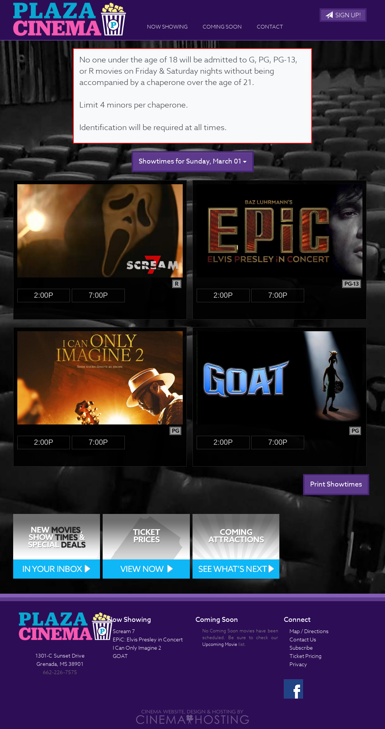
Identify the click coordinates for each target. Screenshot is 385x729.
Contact (270, 26)
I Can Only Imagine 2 (137, 647)
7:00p (98, 295)
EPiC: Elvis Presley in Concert (148, 639)
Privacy (298, 664)
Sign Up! (343, 15)
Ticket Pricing (305, 655)
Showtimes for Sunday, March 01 (193, 161)
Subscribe (301, 647)
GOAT (120, 655)
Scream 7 (124, 631)
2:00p (43, 295)
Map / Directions (309, 631)
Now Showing (167, 26)
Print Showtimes (336, 484)
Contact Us (303, 639)
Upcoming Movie (219, 644)
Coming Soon (222, 26)
